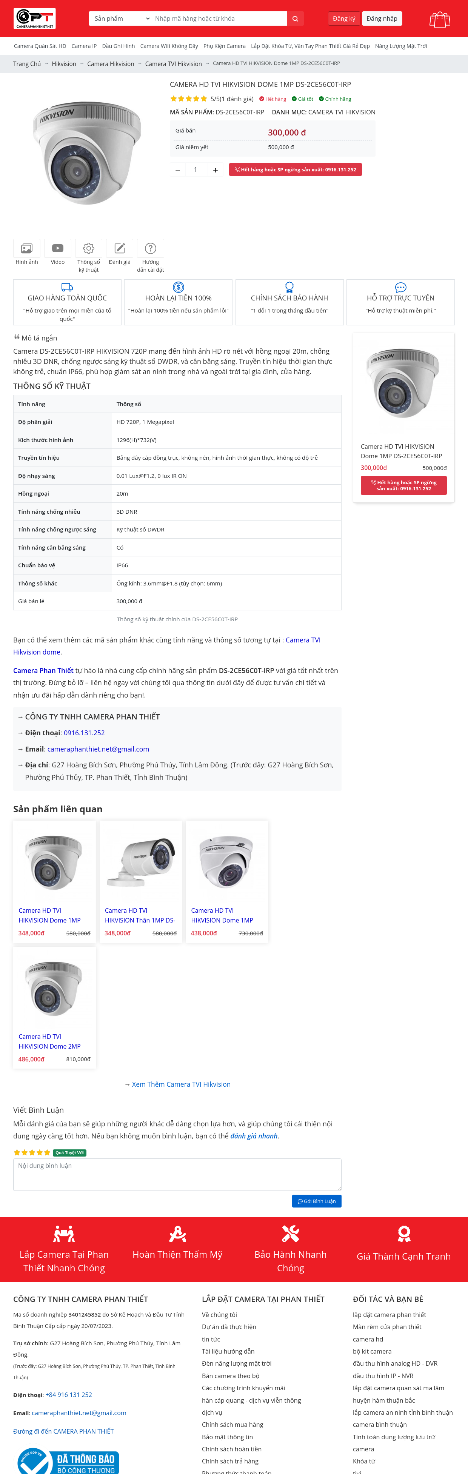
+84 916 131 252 (67, 1261)
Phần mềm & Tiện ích (230, 1418)
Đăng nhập (382, 18)
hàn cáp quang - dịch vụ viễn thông (248, 1260)
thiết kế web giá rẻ (226, 1362)
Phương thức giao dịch (231, 1339)
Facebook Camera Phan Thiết (88, 1371)
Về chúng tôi (218, 1180)
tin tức (210, 1203)
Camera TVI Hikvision (340, 110)
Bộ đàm (363, 1430)
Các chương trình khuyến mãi (240, 1248)
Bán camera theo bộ (228, 1237)
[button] (24, 152)
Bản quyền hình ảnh (228, 1430)
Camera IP (84, 45)
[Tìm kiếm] (295, 18)
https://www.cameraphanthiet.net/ (92, 1359)
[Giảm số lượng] (178, 168)
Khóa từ (363, 1305)
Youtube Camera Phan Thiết (84, 1383)
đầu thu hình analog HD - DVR (392, 1226)
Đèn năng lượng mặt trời (234, 1226)
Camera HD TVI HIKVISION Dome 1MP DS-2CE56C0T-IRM (218, 911)
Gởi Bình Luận (317, 1067)
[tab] (26, 246)
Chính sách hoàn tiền (229, 1305)
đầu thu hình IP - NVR (381, 1237)
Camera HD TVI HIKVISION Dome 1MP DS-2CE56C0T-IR (52, 911)
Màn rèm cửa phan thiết (385, 1192)
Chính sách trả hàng (228, 1316)
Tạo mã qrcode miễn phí (385, 1350)
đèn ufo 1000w (221, 1384)
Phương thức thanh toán (234, 1328)
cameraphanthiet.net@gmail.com (100, 747)
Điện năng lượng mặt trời (386, 1396)
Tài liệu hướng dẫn (226, 1214)
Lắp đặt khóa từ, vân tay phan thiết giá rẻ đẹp (310, 45)
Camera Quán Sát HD (40, 45)
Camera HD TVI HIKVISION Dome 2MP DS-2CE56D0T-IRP (301, 911)
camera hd (367, 1203)
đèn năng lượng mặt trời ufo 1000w (248, 1407)
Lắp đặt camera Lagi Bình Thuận (395, 1328)
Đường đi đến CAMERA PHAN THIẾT (59, 1295)
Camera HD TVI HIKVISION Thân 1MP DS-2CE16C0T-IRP (135, 911)
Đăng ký (344, 18)
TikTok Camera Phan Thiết (75, 1395)
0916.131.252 (85, 731)
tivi (356, 1316)
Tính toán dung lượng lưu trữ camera (401, 1294)
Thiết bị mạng (371, 1384)
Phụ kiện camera (224, 45)
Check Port (367, 1339)
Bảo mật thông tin (225, 1294)
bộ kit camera (371, 1214)
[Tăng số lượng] (215, 168)
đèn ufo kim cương (226, 1396)
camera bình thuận (378, 1282)
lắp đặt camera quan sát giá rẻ (242, 1350)
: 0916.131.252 (295, 168)
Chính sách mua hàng (230, 1282)
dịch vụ (211, 1271)
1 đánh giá (236, 97)
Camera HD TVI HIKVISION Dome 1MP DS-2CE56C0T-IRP (269, 82)
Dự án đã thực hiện (227, 1192)
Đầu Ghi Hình (118, 45)
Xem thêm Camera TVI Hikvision (182, 950)
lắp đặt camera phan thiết (387, 1180)
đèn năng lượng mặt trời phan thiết (248, 1373)
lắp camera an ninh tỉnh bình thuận (399, 1271)
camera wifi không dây (169, 45)
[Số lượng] (196, 168)
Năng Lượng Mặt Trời (401, 45)
